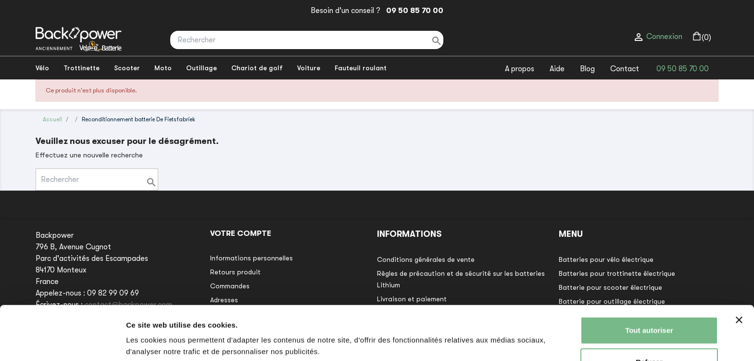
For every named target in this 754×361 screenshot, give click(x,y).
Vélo (42, 68)
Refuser (649, 326)
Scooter (127, 68)
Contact (624, 68)
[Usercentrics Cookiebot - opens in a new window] (62, 342)
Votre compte (240, 233)
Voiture (308, 68)
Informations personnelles (251, 258)
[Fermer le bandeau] (739, 284)
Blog (587, 68)
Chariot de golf (257, 68)
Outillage (201, 68)
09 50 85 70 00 (412, 10)
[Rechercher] (306, 40)
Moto (163, 68)
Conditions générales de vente (426, 259)
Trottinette (81, 68)
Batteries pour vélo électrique (606, 259)
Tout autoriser (649, 294)
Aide (557, 68)
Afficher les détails (158, 342)
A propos (519, 68)
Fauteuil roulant (361, 68)
